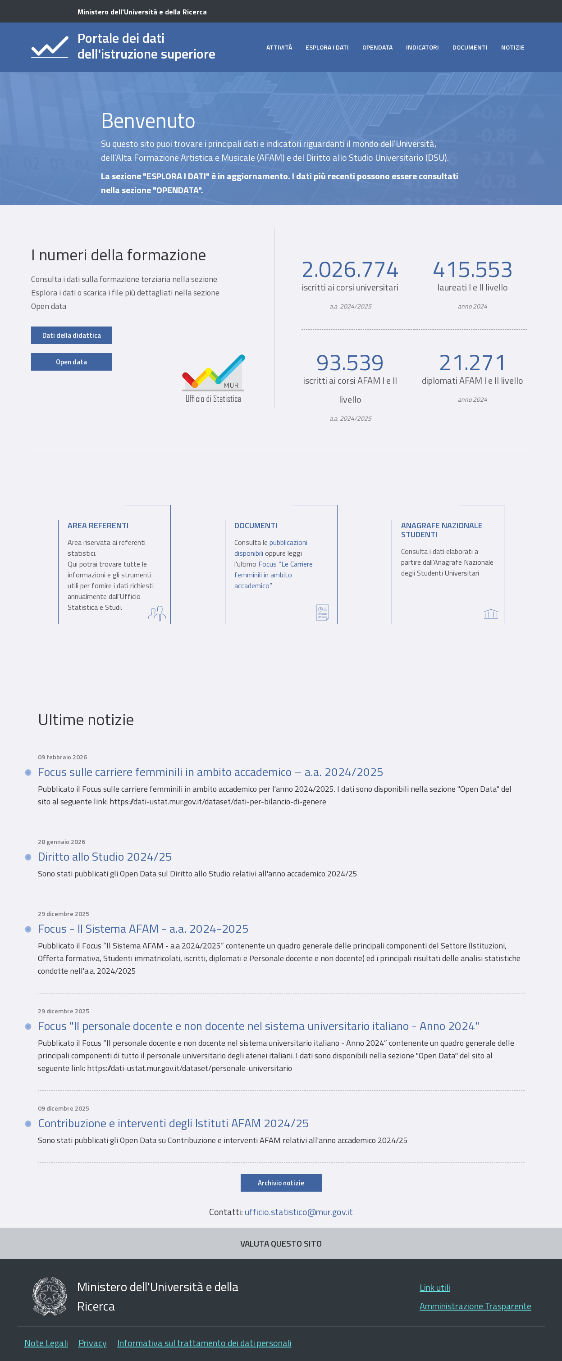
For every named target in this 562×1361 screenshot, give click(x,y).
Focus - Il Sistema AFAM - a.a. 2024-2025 (143, 928)
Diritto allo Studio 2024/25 (105, 856)
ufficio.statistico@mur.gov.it (299, 1212)
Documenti (470, 47)
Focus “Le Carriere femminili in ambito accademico (273, 574)
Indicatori (422, 47)
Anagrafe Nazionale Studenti (442, 529)
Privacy (92, 1343)
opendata (377, 47)
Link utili (435, 1287)
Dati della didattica (71, 335)
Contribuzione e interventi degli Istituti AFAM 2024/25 (173, 1123)
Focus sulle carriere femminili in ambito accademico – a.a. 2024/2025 (211, 772)
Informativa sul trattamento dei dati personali (204, 1343)
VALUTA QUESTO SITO (281, 1243)
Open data (71, 362)
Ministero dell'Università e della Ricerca (142, 11)
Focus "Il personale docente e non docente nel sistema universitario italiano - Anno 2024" (259, 1026)
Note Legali (46, 1343)
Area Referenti (98, 525)
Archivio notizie (281, 1183)
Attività (279, 47)
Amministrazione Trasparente (475, 1306)
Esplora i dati (327, 47)
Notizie (513, 47)
